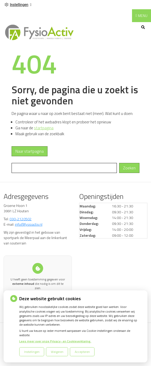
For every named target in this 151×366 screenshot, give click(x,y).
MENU (142, 15)
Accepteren (82, 351)
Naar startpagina (29, 151)
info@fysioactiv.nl (28, 224)
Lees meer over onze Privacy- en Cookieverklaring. (55, 341)
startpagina (43, 128)
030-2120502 (21, 219)
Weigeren (57, 351)
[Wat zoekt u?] (64, 168)
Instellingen (32, 351)
